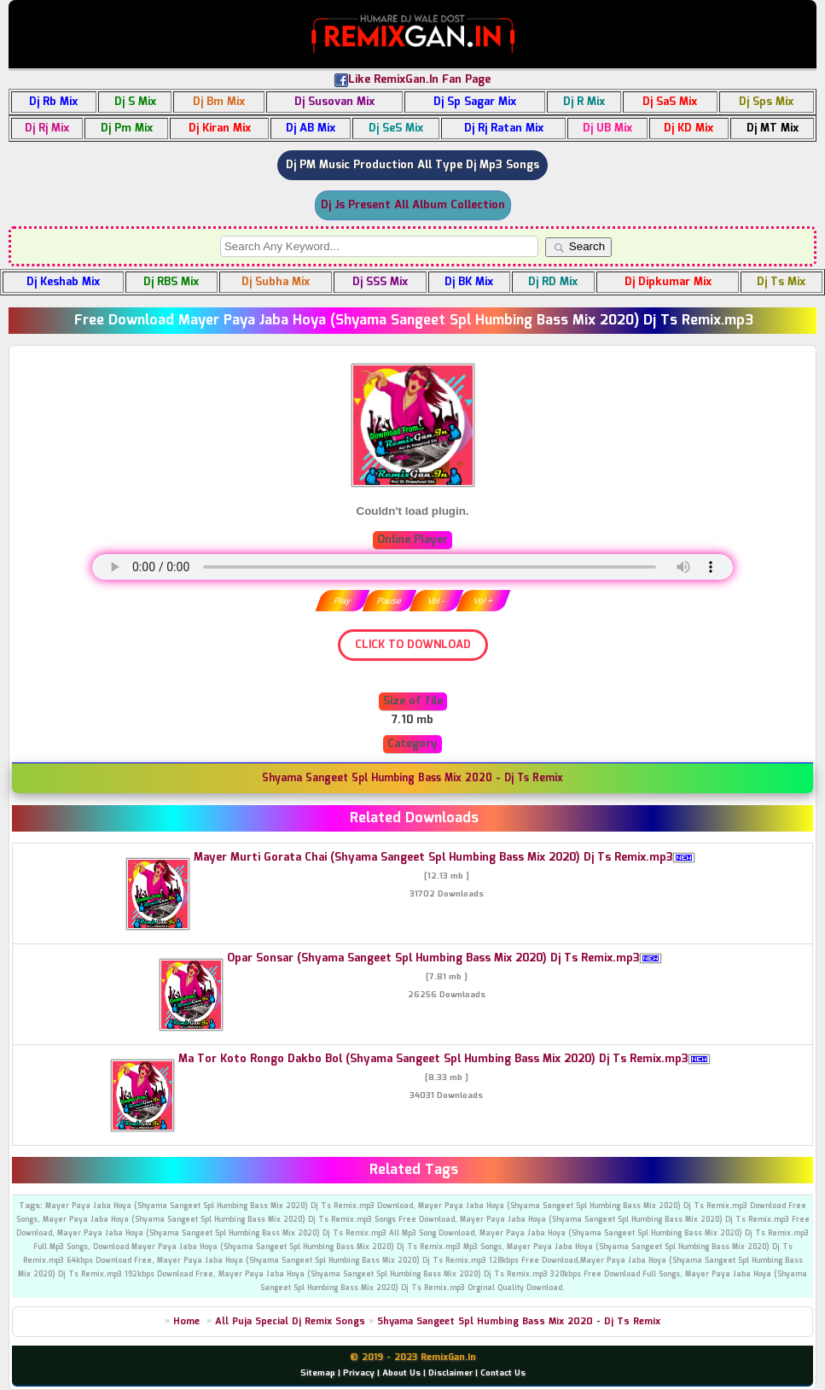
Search (578, 247)
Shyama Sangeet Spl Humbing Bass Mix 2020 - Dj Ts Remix (518, 1321)
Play (341, 600)
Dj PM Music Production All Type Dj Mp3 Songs (412, 165)
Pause (389, 600)
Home (186, 1321)
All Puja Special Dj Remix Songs (290, 1321)
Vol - (436, 600)
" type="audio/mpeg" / (412, 567)
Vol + (483, 600)
